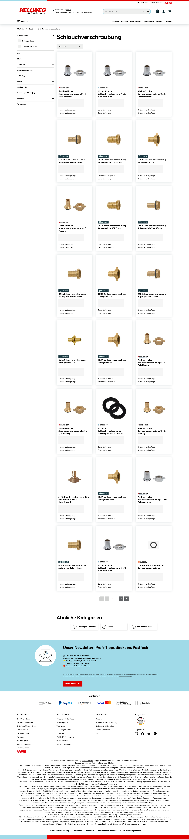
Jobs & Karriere (156, 3)
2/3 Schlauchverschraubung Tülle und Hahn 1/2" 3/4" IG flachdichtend (73, 499)
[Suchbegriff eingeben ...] (127, 11)
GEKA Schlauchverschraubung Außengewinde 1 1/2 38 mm (72, 161)
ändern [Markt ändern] (68, 10)
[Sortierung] (70, 46)
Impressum (90, 830)
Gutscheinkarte (136, 21)
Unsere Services (62, 740)
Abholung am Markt (64, 730)
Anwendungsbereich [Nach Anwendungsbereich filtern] (35, 70)
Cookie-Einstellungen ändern (131, 830)
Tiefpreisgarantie (23, 748)
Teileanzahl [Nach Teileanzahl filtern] (35, 104)
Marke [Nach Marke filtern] (35, 59)
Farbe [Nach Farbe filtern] (35, 81)
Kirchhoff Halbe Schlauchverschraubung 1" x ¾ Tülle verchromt (72, 94)
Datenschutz (77, 830)
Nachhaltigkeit (22, 740)
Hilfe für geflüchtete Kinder (27, 726)
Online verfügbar (28, 41)
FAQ (97, 733)
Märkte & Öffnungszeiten (65, 737)
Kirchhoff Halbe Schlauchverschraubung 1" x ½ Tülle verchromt (112, 94)
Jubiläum (115, 21)
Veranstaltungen (23, 733)
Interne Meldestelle (24, 744)
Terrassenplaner (62, 722)
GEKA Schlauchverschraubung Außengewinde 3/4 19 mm (112, 227)
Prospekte (168, 21)
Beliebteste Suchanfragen (66, 719)
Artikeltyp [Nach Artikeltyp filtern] (35, 76)
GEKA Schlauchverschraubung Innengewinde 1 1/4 (152, 161)
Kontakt (98, 719)
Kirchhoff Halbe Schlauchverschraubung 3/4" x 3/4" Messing (72, 431)
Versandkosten (87, 760)
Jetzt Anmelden (72, 683)
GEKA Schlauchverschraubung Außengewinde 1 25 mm (152, 295)
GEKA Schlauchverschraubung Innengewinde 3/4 (72, 361)
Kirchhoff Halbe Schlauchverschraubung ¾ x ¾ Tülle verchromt (152, 94)
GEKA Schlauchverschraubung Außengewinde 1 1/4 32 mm (112, 161)
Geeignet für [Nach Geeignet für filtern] (35, 87)
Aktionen (124, 21)
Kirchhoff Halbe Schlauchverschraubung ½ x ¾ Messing (152, 431)
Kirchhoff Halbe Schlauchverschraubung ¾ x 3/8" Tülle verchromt (153, 499)
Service (159, 21)
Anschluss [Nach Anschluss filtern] (35, 64)
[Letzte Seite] (126, 598)
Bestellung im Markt (64, 744)
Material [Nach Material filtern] (35, 98)
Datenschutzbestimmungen (125, 676)
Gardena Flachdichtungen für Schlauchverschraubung (151, 567)
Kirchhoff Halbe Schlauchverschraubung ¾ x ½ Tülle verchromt (112, 568)
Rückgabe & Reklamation (105, 726)
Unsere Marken (143, 3)
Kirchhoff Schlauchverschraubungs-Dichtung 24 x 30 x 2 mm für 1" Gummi (111, 431)
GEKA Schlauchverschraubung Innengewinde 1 (112, 295)
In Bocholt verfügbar (29, 46)
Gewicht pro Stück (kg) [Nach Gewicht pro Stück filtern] (35, 93)
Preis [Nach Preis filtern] (35, 53)
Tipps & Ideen (149, 21)
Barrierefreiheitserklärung (107, 830)
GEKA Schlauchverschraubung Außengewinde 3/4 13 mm (72, 567)
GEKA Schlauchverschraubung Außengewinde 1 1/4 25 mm (72, 295)
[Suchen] (148, 11)
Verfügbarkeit (35, 36)
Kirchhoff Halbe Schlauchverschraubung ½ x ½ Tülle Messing (152, 362)
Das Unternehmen (23, 719)
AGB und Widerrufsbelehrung (106, 722)
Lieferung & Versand (103, 730)
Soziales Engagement (25, 722)
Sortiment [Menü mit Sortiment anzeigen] (22, 21)
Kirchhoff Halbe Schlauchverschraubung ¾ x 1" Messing (72, 228)
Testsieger (20, 737)
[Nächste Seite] (121, 598)
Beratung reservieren (83, 12)
